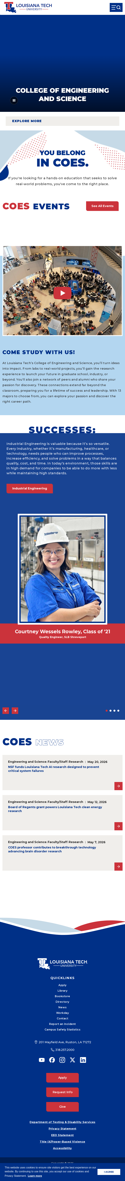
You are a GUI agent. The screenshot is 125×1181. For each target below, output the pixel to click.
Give (62, 1107)
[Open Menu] (116, 7)
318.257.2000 (64, 1050)
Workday (62, 1012)
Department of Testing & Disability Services (62, 1122)
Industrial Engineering (29, 488)
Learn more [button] (35, 1175)
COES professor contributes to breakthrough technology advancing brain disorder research (52, 849)
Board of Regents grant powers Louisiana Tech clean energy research (55, 809)
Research (76, 761)
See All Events (102, 206)
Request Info (63, 1092)
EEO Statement (62, 1135)
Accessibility (62, 1148)
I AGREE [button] (109, 1171)
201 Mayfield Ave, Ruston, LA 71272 (65, 1042)
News (62, 1007)
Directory (62, 1001)
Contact (62, 1018)
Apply (62, 985)
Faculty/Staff (58, 761)
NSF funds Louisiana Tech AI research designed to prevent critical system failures (53, 769)
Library (63, 990)
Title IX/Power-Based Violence (62, 1141)
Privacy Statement (62, 1128)
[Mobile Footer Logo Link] (62, 961)
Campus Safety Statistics (63, 1029)
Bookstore (62, 996)
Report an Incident (62, 1024)
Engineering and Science (27, 761)
